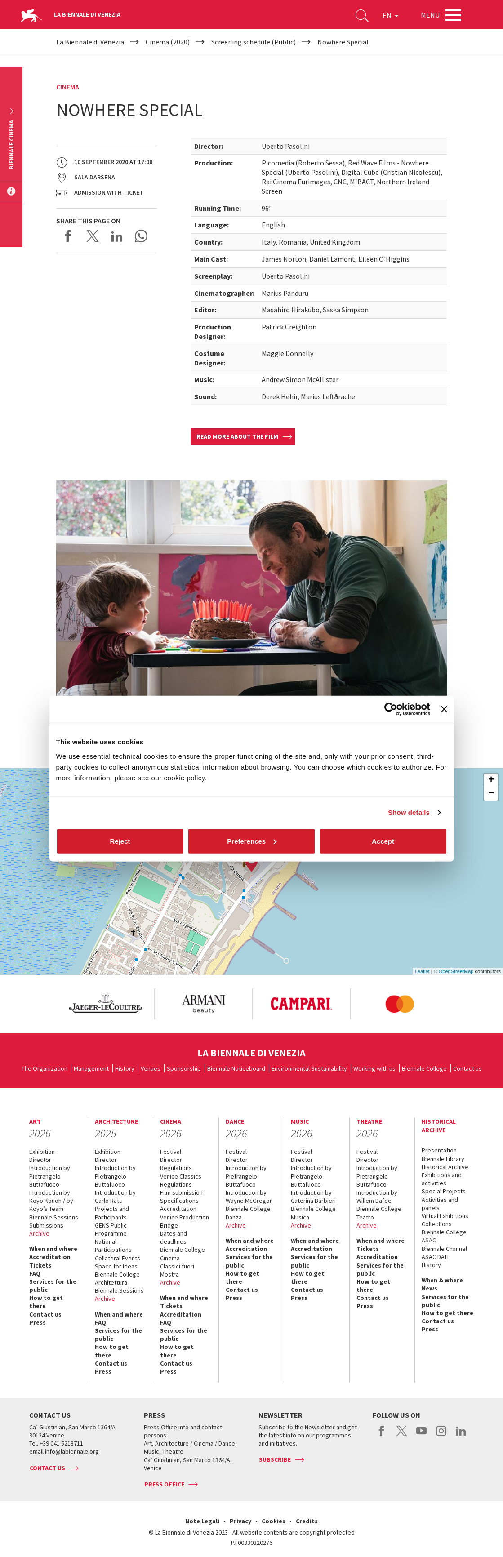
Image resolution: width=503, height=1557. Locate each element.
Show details (409, 812)
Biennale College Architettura (117, 1278)
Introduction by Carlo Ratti (115, 1196)
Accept (383, 841)
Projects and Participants (112, 1213)
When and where (53, 1249)
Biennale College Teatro (378, 1213)
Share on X (92, 236)
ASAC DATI (435, 1257)
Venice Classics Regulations (180, 1180)
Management (91, 1068)
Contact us (467, 1068)
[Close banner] (444, 709)
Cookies (273, 1521)
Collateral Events (117, 1258)
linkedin (461, 1435)
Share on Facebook (68, 236)
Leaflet (422, 971)
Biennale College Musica (313, 1213)
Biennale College (424, 1068)
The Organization (44, 1068)
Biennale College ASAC (444, 1236)
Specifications (179, 1201)
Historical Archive (445, 1167)
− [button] (491, 794)
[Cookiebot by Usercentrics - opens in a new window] (391, 709)
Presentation (439, 1150)
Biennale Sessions (53, 1217)
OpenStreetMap (456, 971)
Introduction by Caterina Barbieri (313, 1196)
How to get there (46, 1302)
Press (37, 1322)
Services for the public (52, 1285)
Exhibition (42, 1152)
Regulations (176, 1168)
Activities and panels (440, 1204)
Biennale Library (443, 1159)
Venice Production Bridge (184, 1221)
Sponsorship (184, 1068)
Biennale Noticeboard (236, 1068)
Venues (150, 1068)
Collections (437, 1224)
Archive (39, 1233)
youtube (421, 1435)
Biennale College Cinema (182, 1254)
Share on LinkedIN (116, 236)
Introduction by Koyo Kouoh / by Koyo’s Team (51, 1200)
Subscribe (275, 1459)
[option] (105, 1003)
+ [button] (491, 780)
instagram (441, 1435)
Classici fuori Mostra (177, 1270)
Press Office (164, 1484)
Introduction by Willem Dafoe (376, 1196)
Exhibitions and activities (442, 1179)
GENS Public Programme (111, 1229)
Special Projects (444, 1191)
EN (390, 15)
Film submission (181, 1192)
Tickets (40, 1265)
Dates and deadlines (173, 1237)
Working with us (374, 1068)
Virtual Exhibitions (445, 1216)
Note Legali (202, 1521)
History (124, 1068)
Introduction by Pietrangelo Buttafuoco (49, 1176)
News (429, 1288)
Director (40, 1160)
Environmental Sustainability (309, 1068)
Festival (170, 1152)
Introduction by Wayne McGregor (249, 1196)
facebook (382, 1435)
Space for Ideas (116, 1266)
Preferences (251, 841)
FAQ (34, 1273)
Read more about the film (237, 436)
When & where (442, 1280)
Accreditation (50, 1257)
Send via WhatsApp (141, 236)
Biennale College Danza (248, 1213)
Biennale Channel (444, 1249)
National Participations (113, 1245)
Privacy (240, 1521)
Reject (120, 841)
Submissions (46, 1225)
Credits (307, 1521)
